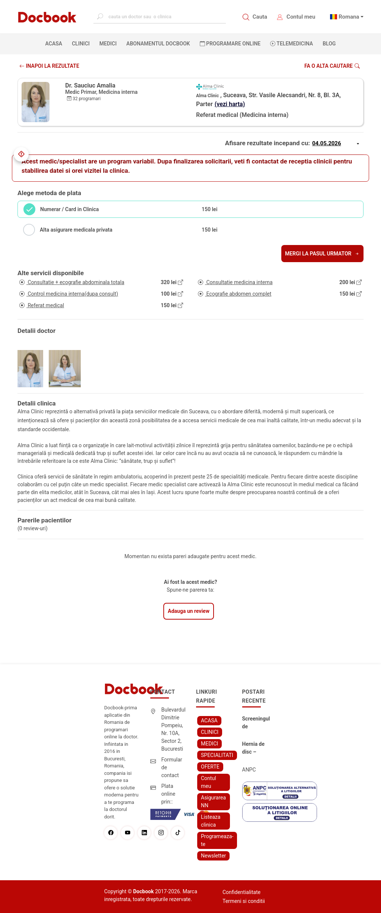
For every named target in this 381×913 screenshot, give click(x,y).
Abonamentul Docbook (158, 44)
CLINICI (81, 44)
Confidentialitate (241, 892)
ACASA (55, 43)
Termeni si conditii (243, 901)
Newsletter (213, 856)
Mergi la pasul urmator (322, 254)
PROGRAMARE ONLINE (230, 44)
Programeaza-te (217, 840)
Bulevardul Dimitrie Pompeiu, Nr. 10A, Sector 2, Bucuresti (173, 729)
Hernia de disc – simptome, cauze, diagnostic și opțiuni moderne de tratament (256, 748)
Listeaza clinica (210, 821)
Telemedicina (291, 44)
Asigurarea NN (213, 801)
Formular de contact (171, 767)
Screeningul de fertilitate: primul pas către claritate (256, 723)
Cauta (260, 16)
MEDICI (107, 44)
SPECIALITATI (217, 755)
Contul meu (300, 16)
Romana (349, 16)
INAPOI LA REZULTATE (49, 66)
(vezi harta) (230, 104)
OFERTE (210, 767)
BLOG (329, 44)
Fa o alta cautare (332, 66)
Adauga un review (188, 611)
